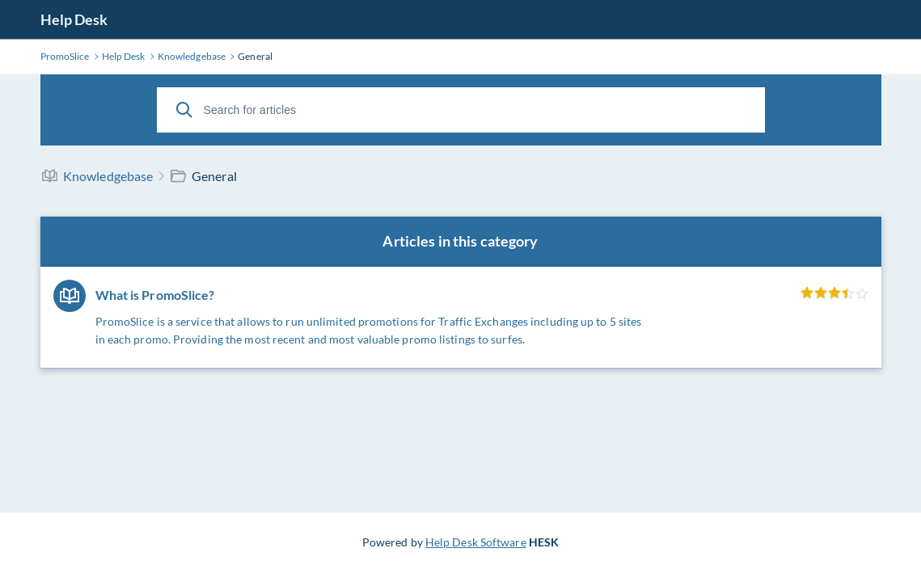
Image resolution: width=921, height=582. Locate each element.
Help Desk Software (475, 542)
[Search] (184, 110)
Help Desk (74, 19)
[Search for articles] (461, 110)
